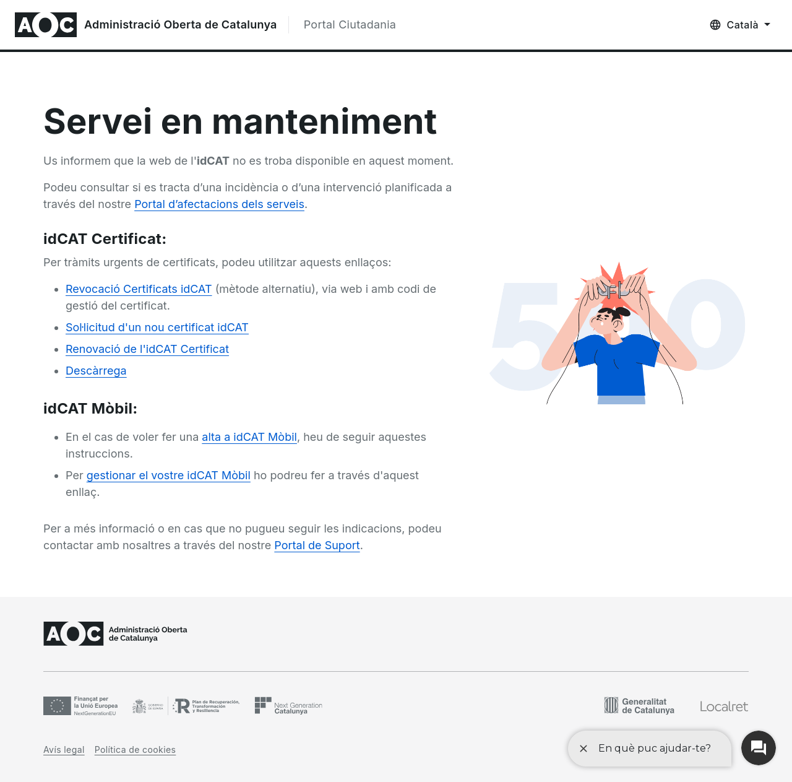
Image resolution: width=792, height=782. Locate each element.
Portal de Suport (316, 545)
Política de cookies (135, 749)
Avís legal (64, 749)
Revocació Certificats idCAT (139, 288)
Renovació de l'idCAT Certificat (147, 348)
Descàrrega (96, 370)
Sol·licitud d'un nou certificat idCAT (157, 327)
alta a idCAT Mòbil (249, 436)
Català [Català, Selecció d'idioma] (742, 25)
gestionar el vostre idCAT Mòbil (169, 475)
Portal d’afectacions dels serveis (219, 204)
